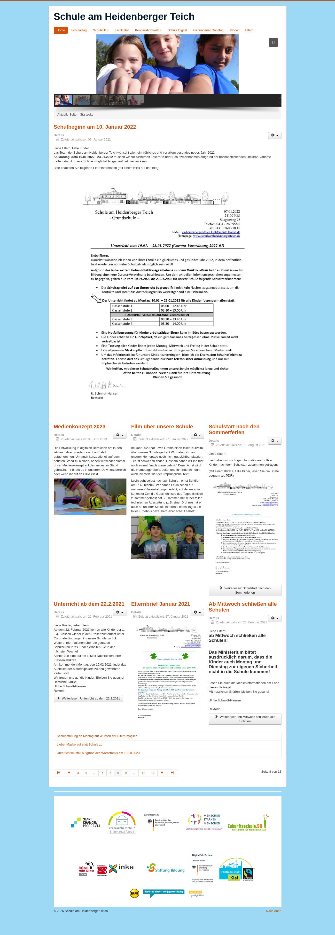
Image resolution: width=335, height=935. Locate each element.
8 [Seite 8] (118, 787)
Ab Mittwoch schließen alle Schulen (243, 622)
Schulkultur (101, 30)
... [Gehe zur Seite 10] (134, 787)
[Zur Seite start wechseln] (59, 787)
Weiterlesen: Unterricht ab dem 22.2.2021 (88, 713)
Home (61, 30)
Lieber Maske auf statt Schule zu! (80, 759)
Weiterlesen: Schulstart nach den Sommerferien (245, 605)
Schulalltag (79, 30)
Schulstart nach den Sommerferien (234, 444)
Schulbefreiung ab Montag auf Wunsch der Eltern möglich (97, 751)
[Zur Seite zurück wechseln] (69, 787)
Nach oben (273, 925)
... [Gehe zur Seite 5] (94, 787)
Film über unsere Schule (162, 441)
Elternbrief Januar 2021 (160, 619)
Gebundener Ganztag (208, 30)
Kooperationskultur (148, 30)
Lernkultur (122, 30)
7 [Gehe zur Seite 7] (110, 787)
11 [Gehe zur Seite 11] (143, 787)
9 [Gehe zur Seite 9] (126, 787)
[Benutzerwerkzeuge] (274, 150)
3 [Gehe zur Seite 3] (78, 787)
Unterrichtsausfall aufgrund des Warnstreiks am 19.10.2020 (98, 768)
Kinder (234, 30)
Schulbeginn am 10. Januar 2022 (95, 142)
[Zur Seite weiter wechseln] (163, 787)
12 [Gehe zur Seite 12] (153, 787)
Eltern (249, 30)
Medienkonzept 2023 (80, 441)
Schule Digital (177, 30)
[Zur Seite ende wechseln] (173, 787)
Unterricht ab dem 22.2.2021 (89, 619)
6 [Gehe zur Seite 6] (102, 787)
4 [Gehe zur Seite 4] (86, 787)
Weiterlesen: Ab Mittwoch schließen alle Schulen (245, 734)
